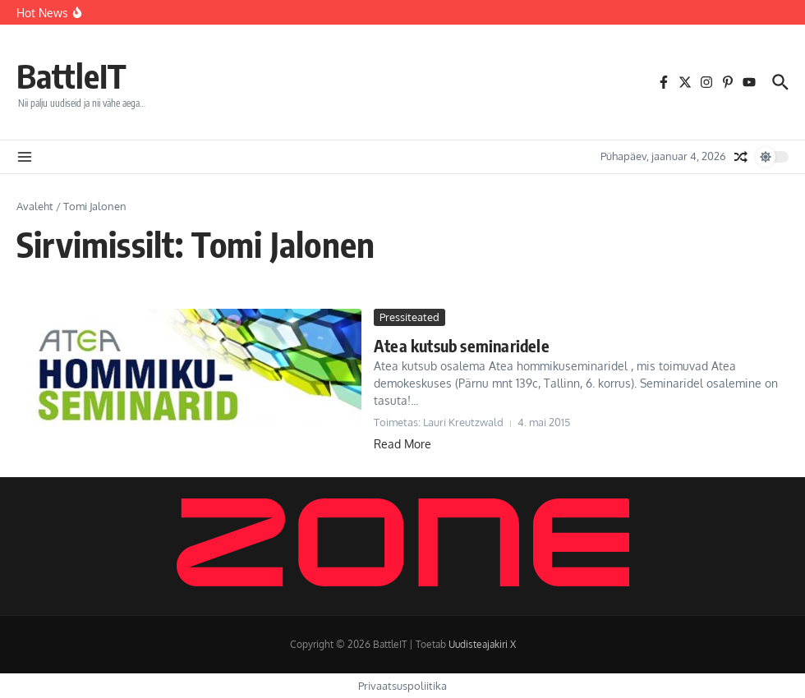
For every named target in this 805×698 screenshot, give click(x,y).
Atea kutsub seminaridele (462, 345)
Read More (402, 444)
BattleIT (71, 75)
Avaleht (34, 206)
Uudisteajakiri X (482, 644)
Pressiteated (409, 317)
